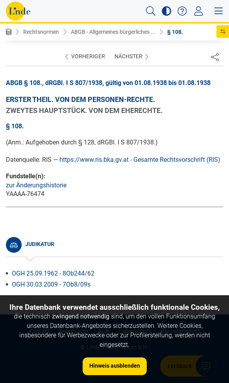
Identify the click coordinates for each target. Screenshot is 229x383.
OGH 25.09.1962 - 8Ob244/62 (53, 273)
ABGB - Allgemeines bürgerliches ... (113, 32)
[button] (151, 11)
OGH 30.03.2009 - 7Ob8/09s (51, 284)
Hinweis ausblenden (114, 366)
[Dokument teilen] (215, 57)
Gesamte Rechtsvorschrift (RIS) (176, 159)
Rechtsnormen (41, 32)
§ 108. (175, 32)
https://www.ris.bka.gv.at (94, 159)
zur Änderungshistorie (36, 185)
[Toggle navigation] (198, 11)
